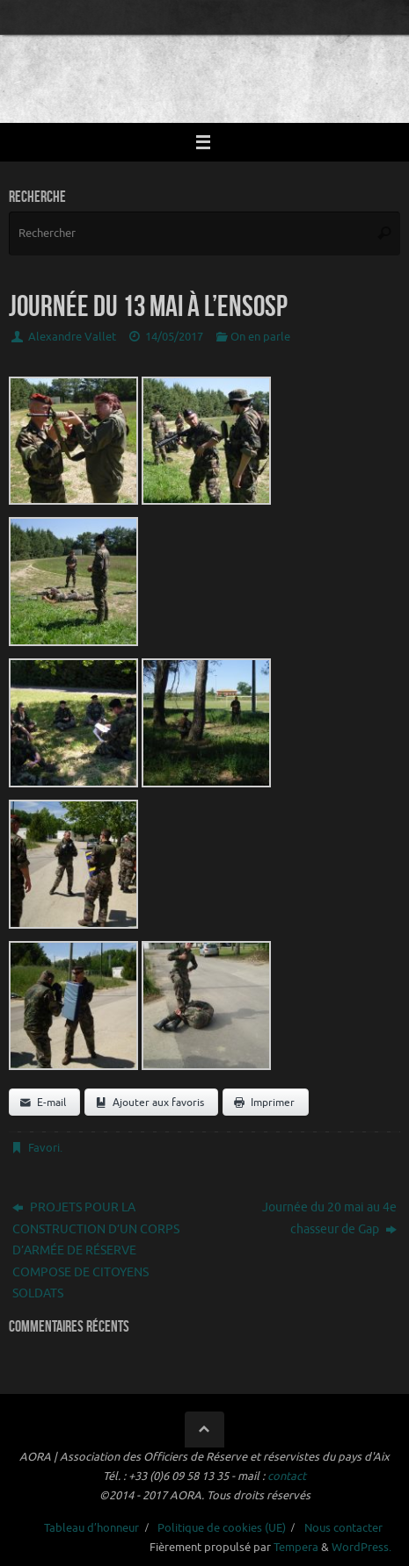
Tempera (296, 1548)
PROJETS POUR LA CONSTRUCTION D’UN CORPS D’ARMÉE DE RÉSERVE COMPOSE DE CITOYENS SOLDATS (95, 1250)
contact (286, 1476)
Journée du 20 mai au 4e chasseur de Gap (329, 1217)
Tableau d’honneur (91, 1528)
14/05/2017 (174, 337)
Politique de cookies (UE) (221, 1528)
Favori (44, 1148)
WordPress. (361, 1548)
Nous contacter (343, 1528)
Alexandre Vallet (72, 337)
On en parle (260, 337)
